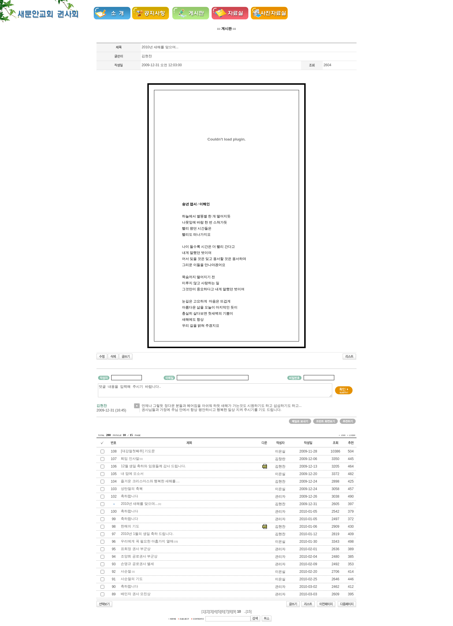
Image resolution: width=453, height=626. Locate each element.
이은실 (280, 451)
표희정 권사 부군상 (136, 549)
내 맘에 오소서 (132, 474)
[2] (207, 612)
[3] (211, 612)
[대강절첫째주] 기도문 (138, 451)
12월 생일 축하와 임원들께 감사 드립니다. (153, 466)
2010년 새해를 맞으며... (139, 504)
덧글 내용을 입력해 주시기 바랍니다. (215, 390)
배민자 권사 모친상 (136, 594)
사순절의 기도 (131, 579)
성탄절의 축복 (131, 489)
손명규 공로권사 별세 (137, 564)
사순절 (126, 571)
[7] (226, 612)
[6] (222, 612)
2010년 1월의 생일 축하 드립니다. (147, 534)
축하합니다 (129, 496)
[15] (249, 612)
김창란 (280, 459)
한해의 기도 (130, 526)
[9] (234, 612)
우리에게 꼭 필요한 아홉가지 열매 (147, 541)
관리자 (280, 496)
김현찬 (147, 56)
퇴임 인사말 (130, 459)
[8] (230, 612)
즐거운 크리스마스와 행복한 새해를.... (150, 481)
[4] (215, 612)
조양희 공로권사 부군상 (139, 556)
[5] (219, 612)
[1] (203, 612)
